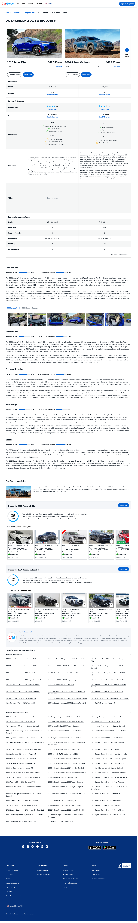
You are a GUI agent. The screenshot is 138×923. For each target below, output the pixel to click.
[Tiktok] (47, 847)
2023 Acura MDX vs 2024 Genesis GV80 (21, 698)
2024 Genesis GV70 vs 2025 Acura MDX (105, 721)
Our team (9, 874)
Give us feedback (98, 879)
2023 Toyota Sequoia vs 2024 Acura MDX (21, 759)
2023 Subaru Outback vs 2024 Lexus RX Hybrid (108, 759)
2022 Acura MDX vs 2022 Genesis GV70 (20, 782)
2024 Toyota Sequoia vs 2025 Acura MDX (21, 717)
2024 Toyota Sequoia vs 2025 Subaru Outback (65, 717)
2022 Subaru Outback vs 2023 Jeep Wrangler (108, 782)
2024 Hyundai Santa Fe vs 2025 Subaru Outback (24, 738)
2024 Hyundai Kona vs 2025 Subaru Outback (65, 731)
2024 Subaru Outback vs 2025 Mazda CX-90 (107, 680)
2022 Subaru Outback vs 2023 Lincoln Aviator (65, 805)
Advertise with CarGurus (15, 896)
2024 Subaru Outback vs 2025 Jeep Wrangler (23, 691)
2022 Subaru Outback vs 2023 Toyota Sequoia (65, 787)
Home (8, 12)
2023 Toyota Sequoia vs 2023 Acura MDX (21, 666)
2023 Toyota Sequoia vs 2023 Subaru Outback (108, 773)
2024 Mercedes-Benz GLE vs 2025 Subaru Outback (25, 742)
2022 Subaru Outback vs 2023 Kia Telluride (22, 801)
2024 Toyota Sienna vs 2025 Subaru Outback (65, 738)
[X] (28, 847)
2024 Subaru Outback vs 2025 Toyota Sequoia (23, 673)
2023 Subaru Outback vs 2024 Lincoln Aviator (23, 777)
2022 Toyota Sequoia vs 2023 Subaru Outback (23, 787)
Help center (96, 870)
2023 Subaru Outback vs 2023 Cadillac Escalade (66, 763)
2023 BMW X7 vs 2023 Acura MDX (103, 703)
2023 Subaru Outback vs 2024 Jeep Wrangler (108, 742)
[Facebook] (23, 847)
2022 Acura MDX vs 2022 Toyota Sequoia (106, 794)
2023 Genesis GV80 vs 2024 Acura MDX (21, 763)
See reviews (52, 109)
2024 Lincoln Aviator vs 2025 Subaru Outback (108, 726)
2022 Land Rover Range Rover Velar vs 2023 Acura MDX (110, 674)
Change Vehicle (15, 74)
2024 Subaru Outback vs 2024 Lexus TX (63, 673)
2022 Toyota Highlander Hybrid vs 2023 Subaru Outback (23, 795)
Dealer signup (42, 870)
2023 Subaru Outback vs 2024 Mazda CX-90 (65, 749)
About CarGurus (12, 870)
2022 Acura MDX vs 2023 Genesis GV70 (63, 777)
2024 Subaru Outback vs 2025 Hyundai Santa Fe (24, 680)
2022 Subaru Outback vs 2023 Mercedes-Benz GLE (25, 810)
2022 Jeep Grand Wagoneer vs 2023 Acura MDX (66, 659)
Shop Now (28, 74)
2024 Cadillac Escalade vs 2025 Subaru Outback (109, 731)
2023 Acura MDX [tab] (13, 308)
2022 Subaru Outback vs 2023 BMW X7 (105, 805)
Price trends (10, 887)
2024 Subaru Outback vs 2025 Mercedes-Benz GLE (67, 703)
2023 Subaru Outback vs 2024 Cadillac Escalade (66, 768)
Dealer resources (43, 874)
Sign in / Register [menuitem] (127, 4)
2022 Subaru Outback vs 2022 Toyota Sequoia (65, 782)
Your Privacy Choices (71, 879)
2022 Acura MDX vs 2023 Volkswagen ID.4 (21, 805)
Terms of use (68, 870)
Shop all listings (52, 94)
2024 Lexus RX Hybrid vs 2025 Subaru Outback (66, 721)
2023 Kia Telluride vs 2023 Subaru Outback (107, 768)
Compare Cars (29, 12)
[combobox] (15, 906)
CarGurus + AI (26, 632)
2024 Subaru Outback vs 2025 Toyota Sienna (23, 684)
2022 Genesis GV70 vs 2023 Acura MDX (20, 703)
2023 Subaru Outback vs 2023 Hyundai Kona (107, 763)
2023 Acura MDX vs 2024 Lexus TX (61, 684)
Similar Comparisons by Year (68, 712)
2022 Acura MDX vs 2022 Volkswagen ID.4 (64, 801)
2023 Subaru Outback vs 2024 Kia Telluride (64, 759)
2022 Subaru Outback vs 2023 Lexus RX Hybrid (66, 810)
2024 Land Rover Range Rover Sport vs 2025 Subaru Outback (25, 732)
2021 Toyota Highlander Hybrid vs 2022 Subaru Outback (65, 816)
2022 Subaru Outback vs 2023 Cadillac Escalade (109, 777)
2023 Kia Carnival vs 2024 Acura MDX (20, 768)
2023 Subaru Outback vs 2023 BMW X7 (105, 749)
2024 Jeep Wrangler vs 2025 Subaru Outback (107, 717)
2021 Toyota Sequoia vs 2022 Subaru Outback (108, 815)
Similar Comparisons (68, 654)
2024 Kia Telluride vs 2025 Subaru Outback (107, 738)
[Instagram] (37, 847)
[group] (17, 319)
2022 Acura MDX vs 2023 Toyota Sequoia (106, 801)
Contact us (96, 874)
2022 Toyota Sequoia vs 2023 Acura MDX (21, 659)
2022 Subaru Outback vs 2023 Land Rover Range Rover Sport (109, 788)
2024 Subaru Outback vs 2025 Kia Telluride (107, 691)
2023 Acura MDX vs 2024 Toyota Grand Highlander (110, 698)
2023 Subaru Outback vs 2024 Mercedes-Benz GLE (67, 773)
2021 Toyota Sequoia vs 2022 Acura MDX (21, 821)
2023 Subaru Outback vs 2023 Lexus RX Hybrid (23, 749)
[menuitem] (18, 4)
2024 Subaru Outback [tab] (30, 308)
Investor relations (12, 883)
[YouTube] (32, 847)
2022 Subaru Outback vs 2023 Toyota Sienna (107, 810)
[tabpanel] (68, 320)
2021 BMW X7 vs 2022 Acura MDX (60, 821)
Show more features (120, 255)
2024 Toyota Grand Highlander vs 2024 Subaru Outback (108, 667)
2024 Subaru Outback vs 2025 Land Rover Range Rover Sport (66, 692)
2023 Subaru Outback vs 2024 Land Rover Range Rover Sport (66, 743)
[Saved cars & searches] (116, 3)
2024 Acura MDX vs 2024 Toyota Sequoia (63, 726)
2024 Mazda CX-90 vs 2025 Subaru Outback (22, 726)
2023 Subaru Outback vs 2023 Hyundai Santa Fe (109, 754)
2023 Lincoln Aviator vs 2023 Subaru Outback (23, 773)
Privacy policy (68, 874)
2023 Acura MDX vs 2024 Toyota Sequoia (63, 680)
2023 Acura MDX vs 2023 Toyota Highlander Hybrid (67, 698)
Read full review (52, 117)
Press (8, 879)
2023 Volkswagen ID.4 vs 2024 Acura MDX (21, 754)
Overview (58, 66)
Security (66, 887)
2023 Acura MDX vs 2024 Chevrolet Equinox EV (66, 666)
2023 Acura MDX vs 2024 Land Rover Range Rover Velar (109, 660)
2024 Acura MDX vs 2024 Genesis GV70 (20, 721)
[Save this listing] (30, 541)
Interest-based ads (70, 883)
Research (17, 12)
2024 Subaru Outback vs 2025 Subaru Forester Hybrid (108, 685)
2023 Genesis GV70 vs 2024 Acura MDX (63, 754)
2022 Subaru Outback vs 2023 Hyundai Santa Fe (66, 794)
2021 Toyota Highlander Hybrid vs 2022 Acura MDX (25, 815)
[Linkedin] (42, 847)
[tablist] (68, 308)
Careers (9, 891)
